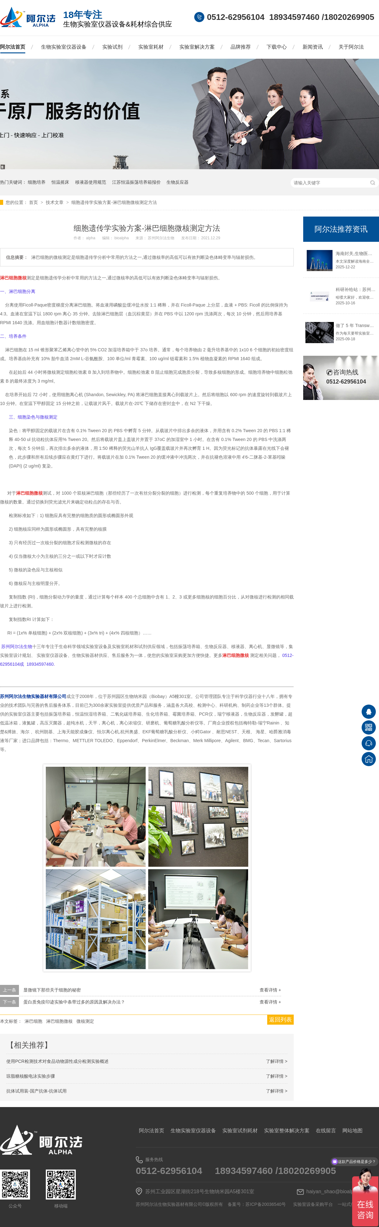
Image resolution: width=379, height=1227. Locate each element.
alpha (91, 238)
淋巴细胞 (33, 1021)
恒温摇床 (60, 182)
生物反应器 (177, 182)
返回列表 (280, 1019)
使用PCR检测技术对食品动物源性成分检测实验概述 (57, 1061)
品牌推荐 (241, 47)
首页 (34, 202)
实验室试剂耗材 (240, 1130)
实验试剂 (112, 47)
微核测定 (85, 1021)
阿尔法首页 (12, 47)
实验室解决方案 (197, 47)
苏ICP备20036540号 (265, 1204)
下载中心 (277, 47)
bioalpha (122, 238)
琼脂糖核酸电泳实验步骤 (30, 1076)
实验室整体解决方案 (287, 1130)
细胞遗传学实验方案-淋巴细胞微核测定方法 (114, 202)
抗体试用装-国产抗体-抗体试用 (36, 1090)
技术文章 (55, 202)
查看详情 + (270, 989)
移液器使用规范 (90, 182)
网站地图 (352, 1130)
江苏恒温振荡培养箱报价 (136, 182)
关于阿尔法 (351, 47)
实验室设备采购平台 (313, 1204)
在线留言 (326, 1130)
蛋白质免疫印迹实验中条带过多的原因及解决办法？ (74, 1001)
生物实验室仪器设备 (64, 47)
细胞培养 (36, 182)
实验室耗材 (151, 47)
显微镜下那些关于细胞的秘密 (52, 989)
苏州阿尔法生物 (161, 238)
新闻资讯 (313, 47)
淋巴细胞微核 (59, 1021)
